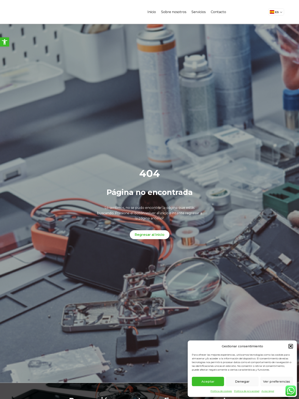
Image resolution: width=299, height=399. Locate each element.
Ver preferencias (276, 381)
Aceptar (207, 381)
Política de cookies (221, 391)
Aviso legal (267, 391)
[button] (4, 42)
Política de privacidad (246, 391)
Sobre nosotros (173, 12)
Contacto (218, 12)
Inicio (151, 12)
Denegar (242, 381)
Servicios (198, 12)
